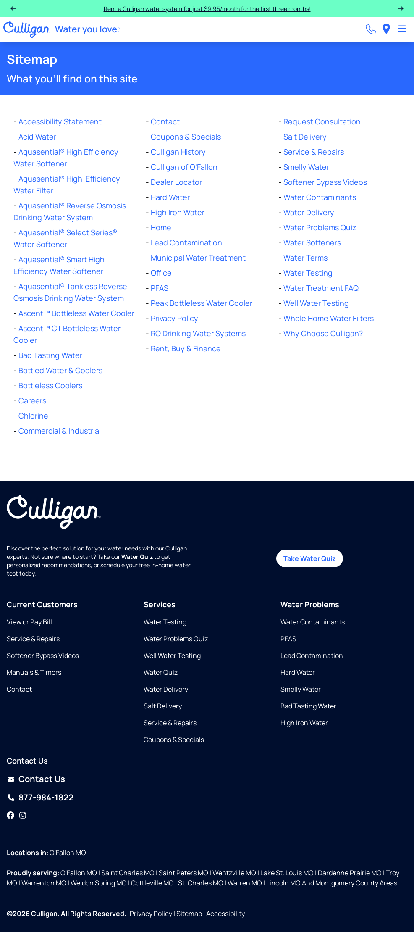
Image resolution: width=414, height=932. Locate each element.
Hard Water (170, 197)
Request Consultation (322, 121)
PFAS (159, 288)
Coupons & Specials (186, 137)
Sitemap (189, 913)
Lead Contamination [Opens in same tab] (311, 655)
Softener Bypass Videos (325, 182)
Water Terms (305, 258)
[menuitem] (386, 29)
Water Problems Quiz (319, 227)
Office (161, 273)
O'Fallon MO (68, 852)
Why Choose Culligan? (323, 333)
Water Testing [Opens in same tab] (165, 622)
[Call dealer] (370, 29)
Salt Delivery (305, 137)
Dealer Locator (176, 182)
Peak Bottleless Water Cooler (201, 303)
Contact (165, 121)
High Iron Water (177, 212)
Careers (32, 400)
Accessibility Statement (60, 121)
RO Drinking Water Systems (198, 333)
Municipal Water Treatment (198, 258)
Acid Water (37, 137)
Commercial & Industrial (59, 431)
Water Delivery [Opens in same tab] (166, 689)
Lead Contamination (186, 242)
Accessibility (225, 913)
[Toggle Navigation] (402, 29)
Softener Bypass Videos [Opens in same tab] (43, 655)
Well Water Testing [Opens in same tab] (172, 655)
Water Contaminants (319, 197)
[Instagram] (22, 815)
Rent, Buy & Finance (186, 348)
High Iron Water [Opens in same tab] (304, 722)
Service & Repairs (313, 152)
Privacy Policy (174, 318)
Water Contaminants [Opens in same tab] (312, 622)
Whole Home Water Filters (328, 318)
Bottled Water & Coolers (60, 370)
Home (161, 227)
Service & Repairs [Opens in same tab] (33, 638)
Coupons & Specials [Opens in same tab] (174, 739)
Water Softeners (312, 242)
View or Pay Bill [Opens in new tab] (29, 622)
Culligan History (178, 152)
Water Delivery (308, 212)
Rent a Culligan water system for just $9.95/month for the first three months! (207, 9)
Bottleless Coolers (50, 385)
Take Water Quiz (309, 558)
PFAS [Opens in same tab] (288, 638)
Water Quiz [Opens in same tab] (161, 672)
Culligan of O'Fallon (184, 167)
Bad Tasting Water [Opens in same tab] (308, 706)
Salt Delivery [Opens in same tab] (163, 706)
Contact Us (41, 779)
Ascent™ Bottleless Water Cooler (76, 313)
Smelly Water (306, 167)
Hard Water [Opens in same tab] (297, 672)
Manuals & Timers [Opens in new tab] (34, 672)
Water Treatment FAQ (321, 288)
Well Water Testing (316, 303)
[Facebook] (10, 815)
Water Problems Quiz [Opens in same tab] (176, 638)
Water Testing (308, 273)
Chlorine (33, 416)
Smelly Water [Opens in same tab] (300, 689)
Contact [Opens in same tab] (19, 689)
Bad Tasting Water (50, 355)
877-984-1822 (45, 797)
